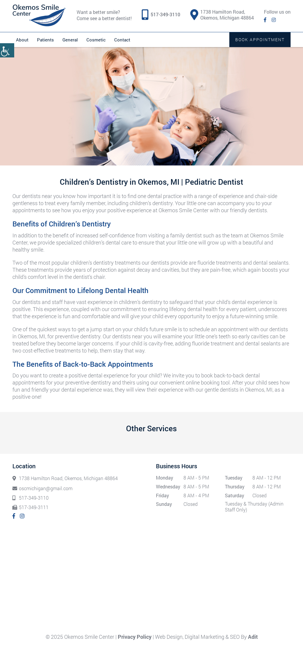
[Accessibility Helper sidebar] (7, 50)
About (22, 40)
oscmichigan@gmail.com (42, 488)
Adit (253, 636)
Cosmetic (96, 40)
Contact (122, 40)
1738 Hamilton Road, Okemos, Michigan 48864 (222, 15)
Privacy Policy (135, 636)
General (70, 40)
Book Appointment (260, 39)
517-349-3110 (165, 14)
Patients (45, 40)
